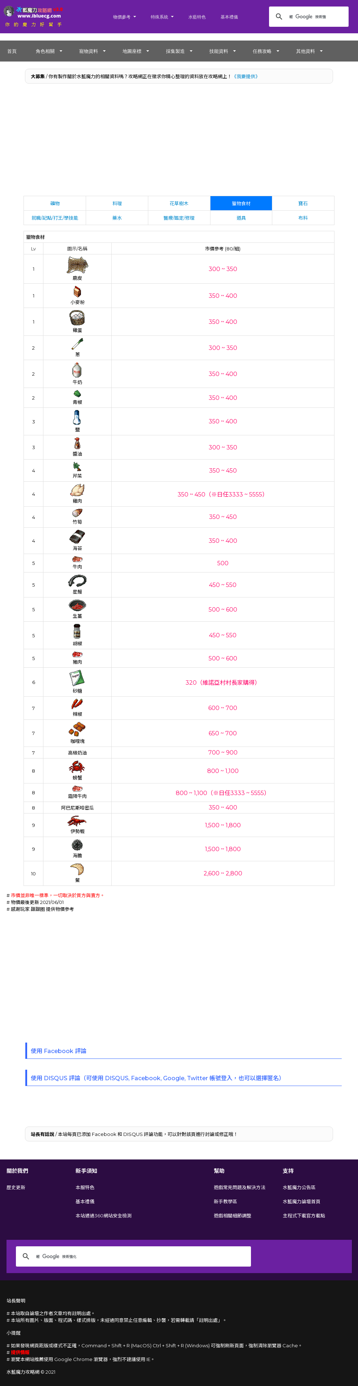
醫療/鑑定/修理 (179, 218)
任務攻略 (262, 51)
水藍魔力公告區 (299, 1187)
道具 (241, 218)
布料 (303, 218)
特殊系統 (159, 17)
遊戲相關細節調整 (232, 1215)
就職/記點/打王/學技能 (54, 218)
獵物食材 (241, 203)
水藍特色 (197, 17)
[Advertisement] (179, 141)
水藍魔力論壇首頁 (301, 1201)
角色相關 (45, 51)
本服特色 (85, 1187)
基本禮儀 (229, 17)
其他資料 (305, 51)
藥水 (117, 218)
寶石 (303, 203)
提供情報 (20, 1352)
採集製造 (175, 51)
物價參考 (122, 17)
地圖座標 (132, 51)
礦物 (55, 203)
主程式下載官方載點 (304, 1215)
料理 (117, 203)
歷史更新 (16, 1187)
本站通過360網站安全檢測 (104, 1215)
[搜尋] (307, 16)
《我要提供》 (246, 76)
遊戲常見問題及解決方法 (239, 1187)
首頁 (12, 51)
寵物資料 (88, 51)
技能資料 (218, 51)
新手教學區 (225, 1201)
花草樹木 (179, 203)
